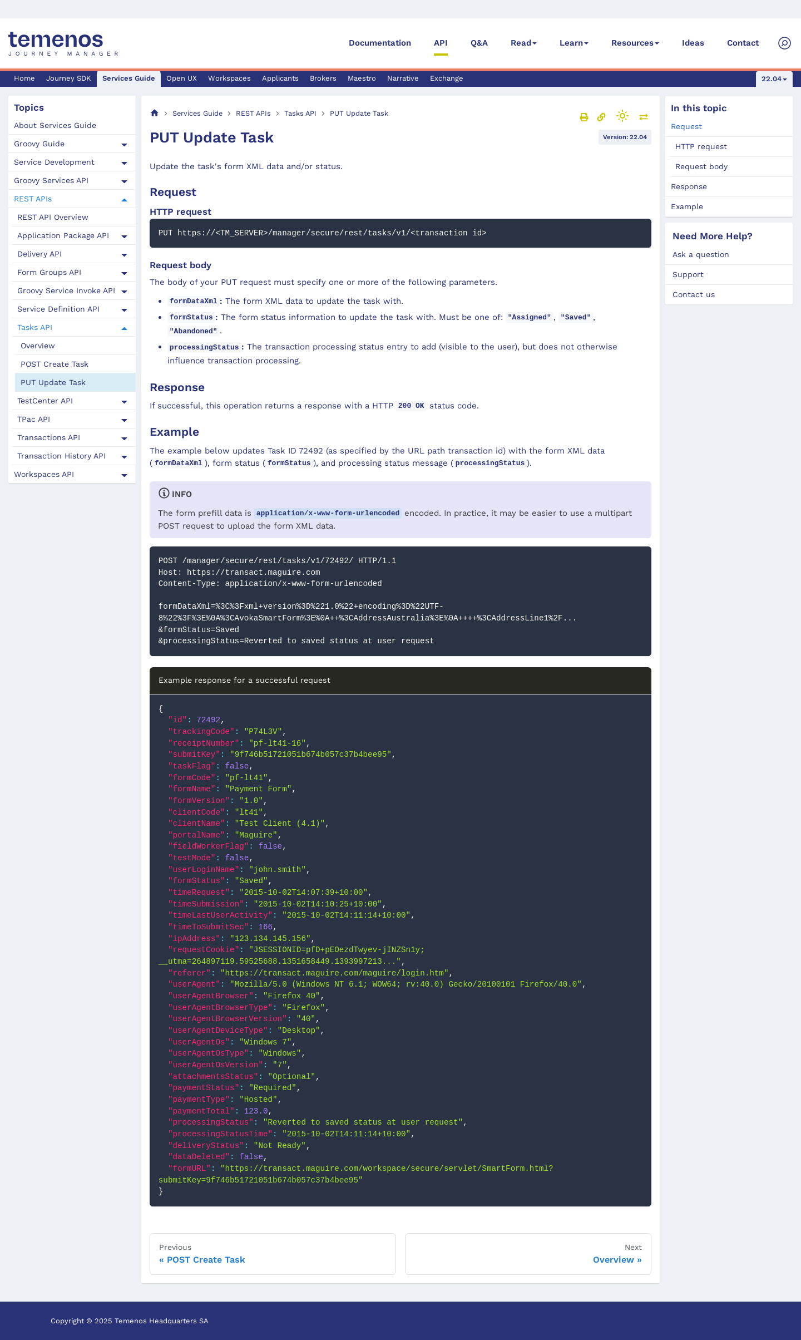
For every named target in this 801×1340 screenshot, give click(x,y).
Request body (701, 166)
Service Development (54, 161)
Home (24, 78)
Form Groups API (49, 272)
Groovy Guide (39, 143)
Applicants (280, 78)
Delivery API (39, 253)
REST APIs (33, 198)
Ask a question (701, 254)
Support (688, 274)
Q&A (479, 43)
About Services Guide (55, 125)
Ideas (693, 43)
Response (689, 186)
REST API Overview (52, 217)
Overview (38, 345)
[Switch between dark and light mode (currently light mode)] (622, 116)
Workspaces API (44, 474)
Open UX (181, 78)
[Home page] (155, 113)
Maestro (362, 78)
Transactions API (48, 437)
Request (686, 126)
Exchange (446, 78)
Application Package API (63, 235)
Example (687, 206)
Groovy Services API (51, 180)
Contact (743, 43)
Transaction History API (61, 455)
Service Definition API (58, 308)
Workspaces (229, 78)
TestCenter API (45, 400)
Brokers (323, 78)
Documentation (380, 43)
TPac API (33, 419)
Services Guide (128, 78)
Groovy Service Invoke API (66, 290)
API (441, 43)
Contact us (694, 294)
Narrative (403, 78)
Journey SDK (68, 78)
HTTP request (701, 146)
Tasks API (34, 327)
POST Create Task (54, 363)
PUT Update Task (53, 382)
